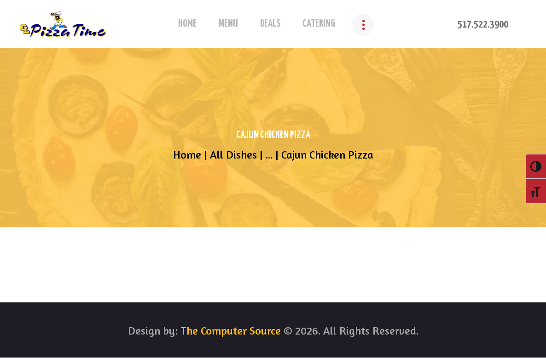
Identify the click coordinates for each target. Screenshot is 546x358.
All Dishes (233, 154)
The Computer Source (229, 330)
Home (187, 155)
